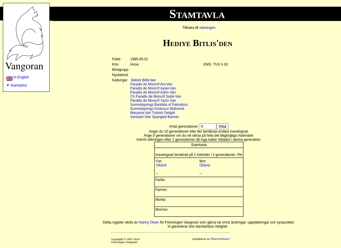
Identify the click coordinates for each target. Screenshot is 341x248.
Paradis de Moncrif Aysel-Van (153, 88)
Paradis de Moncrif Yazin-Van (153, 101)
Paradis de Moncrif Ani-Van (151, 84)
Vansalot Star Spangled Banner (154, 117)
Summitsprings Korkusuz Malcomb (157, 109)
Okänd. (205, 165)
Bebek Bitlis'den (143, 80)
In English (17, 77)
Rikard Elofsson (220, 239)
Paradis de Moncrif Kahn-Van (153, 92)
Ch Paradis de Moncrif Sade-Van (155, 96)
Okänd (161, 165)
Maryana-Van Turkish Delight (152, 113)
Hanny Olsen (149, 222)
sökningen (207, 28)
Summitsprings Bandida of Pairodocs (159, 105)
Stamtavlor (18, 85)
